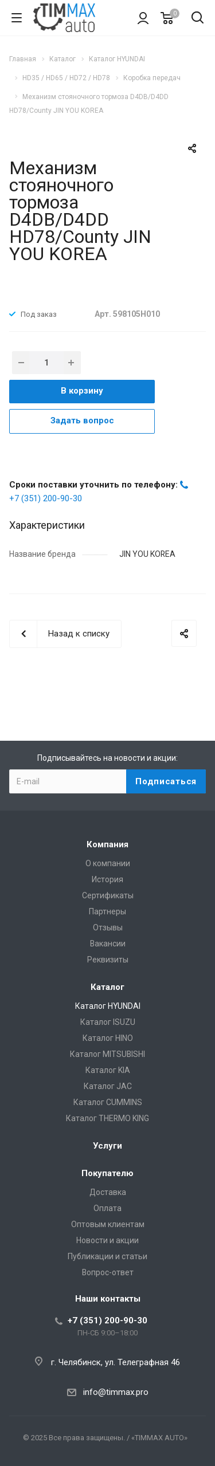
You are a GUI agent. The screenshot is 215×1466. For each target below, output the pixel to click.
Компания (107, 844)
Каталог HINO (108, 1038)
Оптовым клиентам (107, 1224)
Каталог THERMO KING (107, 1118)
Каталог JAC (108, 1086)
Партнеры (107, 911)
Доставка (107, 1192)
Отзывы (108, 927)
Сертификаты (108, 895)
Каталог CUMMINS (107, 1102)
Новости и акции (107, 1240)
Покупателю (107, 1173)
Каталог (107, 987)
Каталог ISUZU (107, 1022)
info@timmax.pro (115, 1392)
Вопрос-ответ (108, 1272)
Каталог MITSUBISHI (107, 1054)
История (107, 879)
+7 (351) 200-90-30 (45, 498)
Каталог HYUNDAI (107, 1006)
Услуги (107, 1146)
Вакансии (108, 943)
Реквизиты (107, 959)
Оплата (107, 1208)
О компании (107, 863)
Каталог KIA (107, 1070)
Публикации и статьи (107, 1256)
